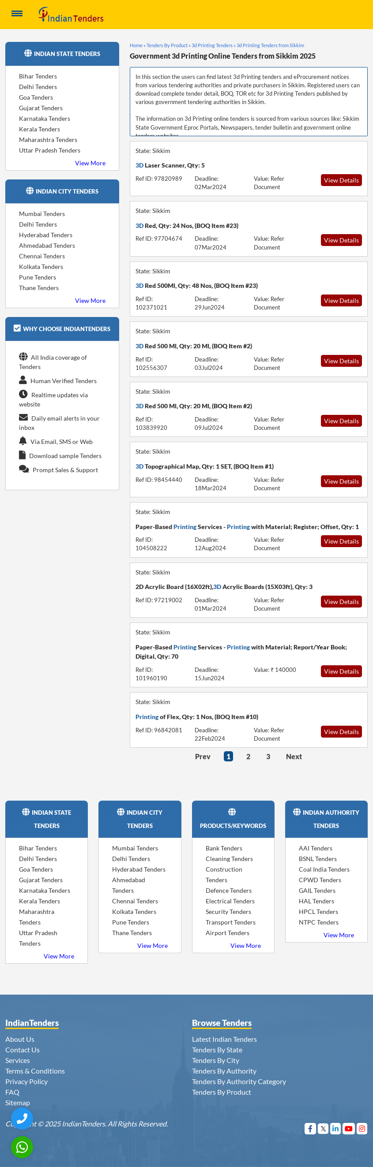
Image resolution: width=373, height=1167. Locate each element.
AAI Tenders (315, 848)
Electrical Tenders (230, 901)
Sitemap (17, 1102)
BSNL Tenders (318, 858)
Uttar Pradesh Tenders (49, 150)
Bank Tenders (224, 848)
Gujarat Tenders (41, 108)
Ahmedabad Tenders (47, 245)
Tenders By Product (221, 1092)
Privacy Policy (26, 1081)
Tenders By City (215, 1060)
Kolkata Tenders (41, 266)
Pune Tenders (37, 277)
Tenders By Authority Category (239, 1081)
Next (294, 756)
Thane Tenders (39, 287)
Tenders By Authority (224, 1070)
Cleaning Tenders (229, 858)
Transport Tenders (231, 922)
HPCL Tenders (318, 911)
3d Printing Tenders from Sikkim (270, 45)
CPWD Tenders (320, 880)
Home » (138, 45)
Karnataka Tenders (44, 118)
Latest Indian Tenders (224, 1039)
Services (17, 1060)
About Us (19, 1039)
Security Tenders (228, 911)
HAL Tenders (316, 901)
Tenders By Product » (169, 45)
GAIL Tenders (317, 890)
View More (90, 163)
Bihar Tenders (38, 76)
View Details (341, 180)
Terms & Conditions (35, 1070)
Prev (203, 756)
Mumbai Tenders (42, 213)
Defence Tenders (229, 890)
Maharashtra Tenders (48, 139)
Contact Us (22, 1049)
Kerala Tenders (39, 129)
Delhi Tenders (38, 86)
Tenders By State (217, 1049)
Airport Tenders (227, 932)
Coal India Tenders (324, 869)
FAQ (12, 1092)
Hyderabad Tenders (45, 235)
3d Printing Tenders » (214, 45)
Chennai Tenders (42, 256)
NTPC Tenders (319, 922)
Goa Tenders (36, 97)
